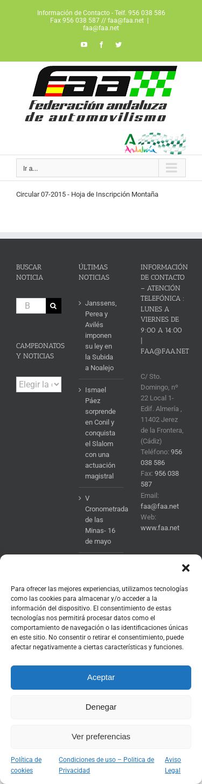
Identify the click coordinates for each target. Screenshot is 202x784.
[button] (185, 568)
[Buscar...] (31, 306)
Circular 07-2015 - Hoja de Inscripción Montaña (87, 194)
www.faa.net (160, 528)
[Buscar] (53, 306)
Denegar (101, 706)
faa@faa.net (101, 28)
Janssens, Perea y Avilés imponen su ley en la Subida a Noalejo (101, 335)
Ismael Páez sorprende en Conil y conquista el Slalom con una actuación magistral (100, 433)
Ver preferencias (101, 736)
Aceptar (101, 677)
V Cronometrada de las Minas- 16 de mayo (102, 519)
